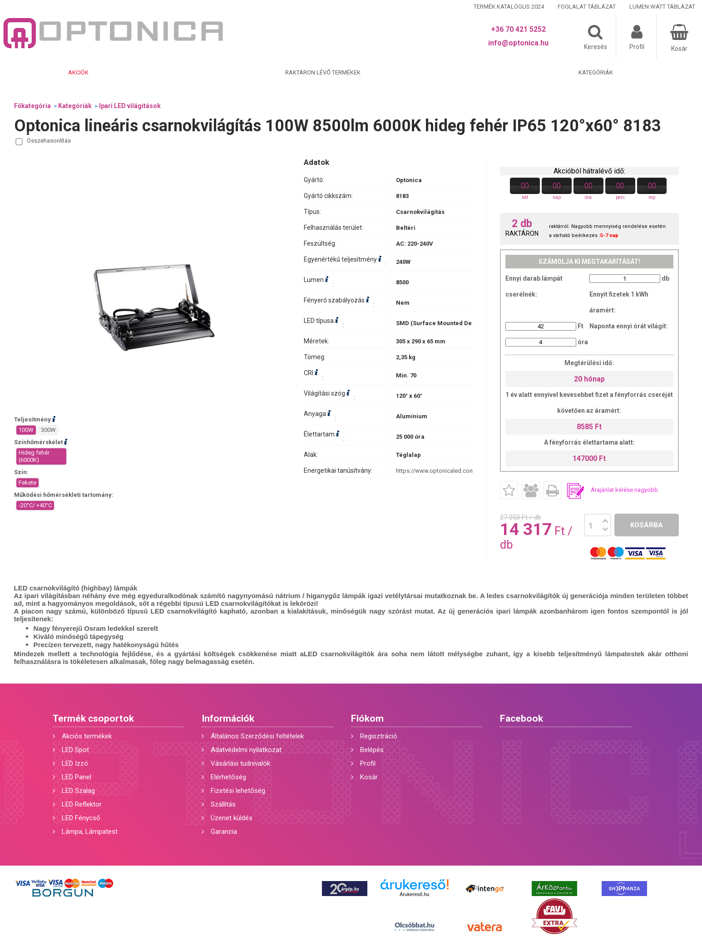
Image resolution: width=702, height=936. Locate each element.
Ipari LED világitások (130, 105)
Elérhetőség (228, 777)
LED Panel (76, 777)
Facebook (521, 718)
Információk (228, 718)
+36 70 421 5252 (518, 29)
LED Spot (75, 750)
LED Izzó (75, 763)
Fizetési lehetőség (238, 791)
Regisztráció (378, 736)
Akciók (78, 72)
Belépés (372, 750)
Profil (368, 763)
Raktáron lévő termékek (323, 72)
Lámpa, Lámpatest (90, 831)
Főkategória (32, 105)
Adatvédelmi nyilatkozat (246, 750)
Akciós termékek (87, 736)
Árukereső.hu (414, 894)
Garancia (224, 831)
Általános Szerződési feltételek (257, 736)
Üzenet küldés (231, 818)
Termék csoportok (93, 718)
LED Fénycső (81, 818)
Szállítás (223, 804)
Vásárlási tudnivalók (240, 763)
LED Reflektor (82, 804)
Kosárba (646, 525)
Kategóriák (595, 72)
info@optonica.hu (518, 43)
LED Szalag (78, 791)
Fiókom (367, 718)
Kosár (369, 777)
